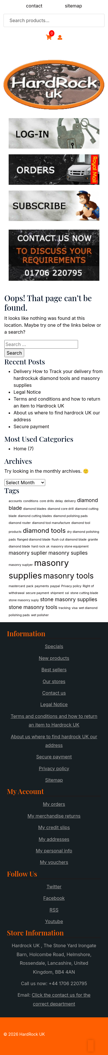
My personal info (54, 851)
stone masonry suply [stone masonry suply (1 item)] (24, 600)
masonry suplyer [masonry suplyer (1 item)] (21, 565)
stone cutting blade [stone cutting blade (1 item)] (84, 593)
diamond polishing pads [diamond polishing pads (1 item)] (70, 516)
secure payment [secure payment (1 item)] (37, 593)
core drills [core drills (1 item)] (46, 501)
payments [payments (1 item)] (42, 586)
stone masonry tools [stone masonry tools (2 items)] (33, 607)
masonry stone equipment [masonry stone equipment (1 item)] (69, 546)
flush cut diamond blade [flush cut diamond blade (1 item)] (69, 539)
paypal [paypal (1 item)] (55, 586)
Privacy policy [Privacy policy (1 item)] (71, 586)
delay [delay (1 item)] (59, 501)
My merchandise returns (53, 816)
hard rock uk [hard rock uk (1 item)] (40, 546)
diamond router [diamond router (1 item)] (20, 523)
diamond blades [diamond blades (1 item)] (34, 509)
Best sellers (54, 669)
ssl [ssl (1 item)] (67, 593)
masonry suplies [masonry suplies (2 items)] (68, 553)
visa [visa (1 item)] (74, 608)
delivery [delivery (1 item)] (70, 501)
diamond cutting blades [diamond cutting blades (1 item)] (35, 516)
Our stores (54, 681)
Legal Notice (27, 392)
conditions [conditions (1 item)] (30, 501)
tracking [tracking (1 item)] (65, 608)
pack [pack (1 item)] (29, 586)
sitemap (73, 6)
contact (34, 6)
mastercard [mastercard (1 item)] (17, 586)
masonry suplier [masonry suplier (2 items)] (28, 553)
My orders (54, 804)
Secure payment (31, 426)
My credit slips (54, 827)
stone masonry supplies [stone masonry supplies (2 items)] (68, 599)
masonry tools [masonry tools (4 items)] (68, 575)
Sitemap (54, 780)
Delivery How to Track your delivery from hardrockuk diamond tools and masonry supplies (58, 378)
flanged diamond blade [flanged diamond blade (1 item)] (33, 539)
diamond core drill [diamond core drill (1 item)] (61, 509)
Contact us (54, 693)
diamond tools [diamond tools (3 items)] (44, 530)
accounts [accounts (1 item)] (15, 501)
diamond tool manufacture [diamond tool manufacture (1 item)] (51, 523)
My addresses (54, 839)
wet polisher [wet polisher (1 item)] (40, 615)
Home (20, 448)
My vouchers (54, 862)
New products (54, 658)
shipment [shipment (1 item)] (57, 593)
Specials (54, 646)
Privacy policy (54, 768)
